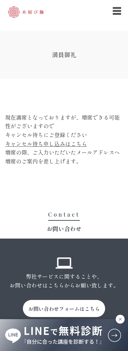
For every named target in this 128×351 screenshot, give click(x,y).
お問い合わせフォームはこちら (64, 308)
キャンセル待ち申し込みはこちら (46, 144)
